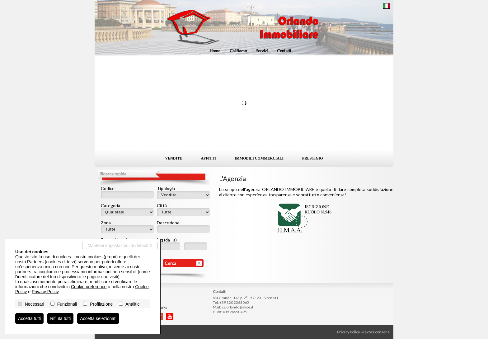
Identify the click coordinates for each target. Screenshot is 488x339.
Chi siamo (238, 50)
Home (215, 50)
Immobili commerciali (259, 158)
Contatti (284, 50)
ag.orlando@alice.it (237, 307)
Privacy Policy (348, 332)
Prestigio (312, 158)
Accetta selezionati (98, 318)
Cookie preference (88, 286)
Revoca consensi (376, 332)
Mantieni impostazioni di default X (119, 245)
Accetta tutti (29, 318)
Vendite (173, 158)
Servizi (262, 50)
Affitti (208, 158)
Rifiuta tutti (60, 318)
